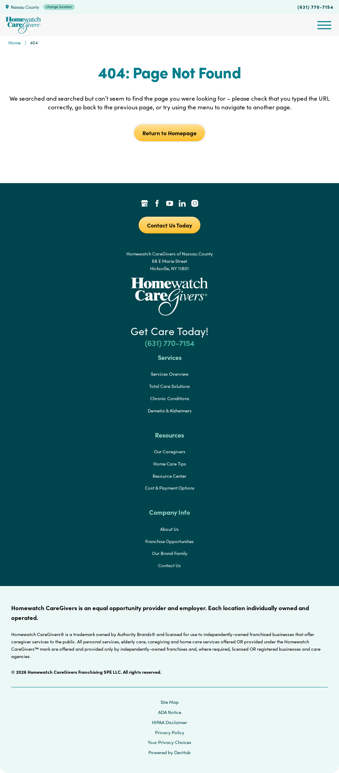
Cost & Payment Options (169, 488)
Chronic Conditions (169, 398)
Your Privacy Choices (169, 742)
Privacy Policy (169, 732)
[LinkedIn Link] (182, 204)
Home (14, 42)
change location (59, 6)
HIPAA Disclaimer (169, 722)
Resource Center (169, 476)
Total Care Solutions (169, 386)
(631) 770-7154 (315, 6)
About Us (169, 529)
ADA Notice (169, 712)
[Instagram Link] (194, 204)
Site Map (170, 702)
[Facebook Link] (157, 204)
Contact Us (169, 565)
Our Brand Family (169, 553)
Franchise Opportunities (169, 541)
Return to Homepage (169, 133)
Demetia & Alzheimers (170, 410)
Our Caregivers (169, 451)
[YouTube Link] (169, 204)
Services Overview (170, 374)
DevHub (182, 752)
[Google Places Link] (144, 204)
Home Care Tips (169, 464)
